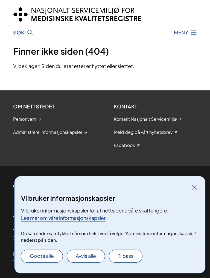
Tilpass (125, 256)
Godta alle (42, 256)
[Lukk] (194, 187)
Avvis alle (86, 256)
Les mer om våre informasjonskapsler (63, 218)
